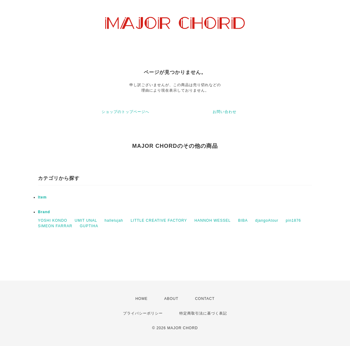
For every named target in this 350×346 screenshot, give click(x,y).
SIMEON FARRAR (55, 226)
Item (42, 197)
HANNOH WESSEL (213, 220)
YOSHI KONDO (52, 220)
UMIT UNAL (86, 220)
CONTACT (204, 299)
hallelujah (114, 220)
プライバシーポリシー (143, 313)
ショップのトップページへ (125, 112)
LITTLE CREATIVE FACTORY (159, 220)
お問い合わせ (224, 112)
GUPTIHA (89, 226)
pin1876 (293, 220)
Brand (44, 212)
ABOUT (171, 299)
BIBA (243, 220)
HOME (141, 299)
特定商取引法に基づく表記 (203, 313)
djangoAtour (266, 220)
